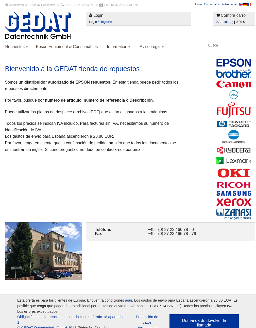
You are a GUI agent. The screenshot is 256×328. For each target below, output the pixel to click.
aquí (128, 300)
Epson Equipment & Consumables (67, 46)
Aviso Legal (229, 4)
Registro (106, 22)
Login (93, 22)
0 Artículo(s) (224, 22)
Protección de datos (207, 4)
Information (118, 46)
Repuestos (16, 46)
